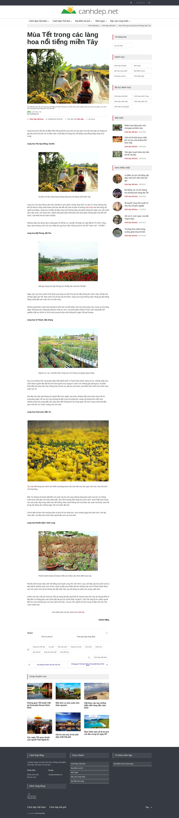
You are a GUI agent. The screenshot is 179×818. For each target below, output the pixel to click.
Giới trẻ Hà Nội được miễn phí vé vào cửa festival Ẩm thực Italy (136, 140)
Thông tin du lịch (120, 76)
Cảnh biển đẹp (139, 76)
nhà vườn (89, 207)
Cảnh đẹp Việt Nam (38, 21)
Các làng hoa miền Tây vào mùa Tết (48, 665)
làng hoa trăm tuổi (50, 652)
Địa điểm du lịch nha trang (123, 764)
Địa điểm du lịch (82, 21)
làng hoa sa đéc (76, 647)
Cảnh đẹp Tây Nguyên (121, 107)
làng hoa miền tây (39, 647)
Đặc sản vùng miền (119, 21)
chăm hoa (98, 647)
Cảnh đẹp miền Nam (121, 101)
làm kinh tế (36, 652)
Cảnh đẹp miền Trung (141, 96)
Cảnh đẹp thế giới (120, 66)
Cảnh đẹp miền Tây (140, 101)
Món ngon (100, 21)
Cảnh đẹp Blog (40, 813)
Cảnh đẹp (80, 119)
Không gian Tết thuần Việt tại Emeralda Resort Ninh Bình (87, 664)
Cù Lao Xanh (118, 46)
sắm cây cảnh (62, 647)
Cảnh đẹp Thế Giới (61, 21)
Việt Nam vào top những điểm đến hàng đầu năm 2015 (95, 705)
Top (147, 807)
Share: (30, 633)
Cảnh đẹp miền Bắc (121, 96)
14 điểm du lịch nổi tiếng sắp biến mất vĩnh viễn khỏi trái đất (137, 178)
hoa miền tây (79, 612)
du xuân (31, 486)
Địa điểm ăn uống (77, 781)
